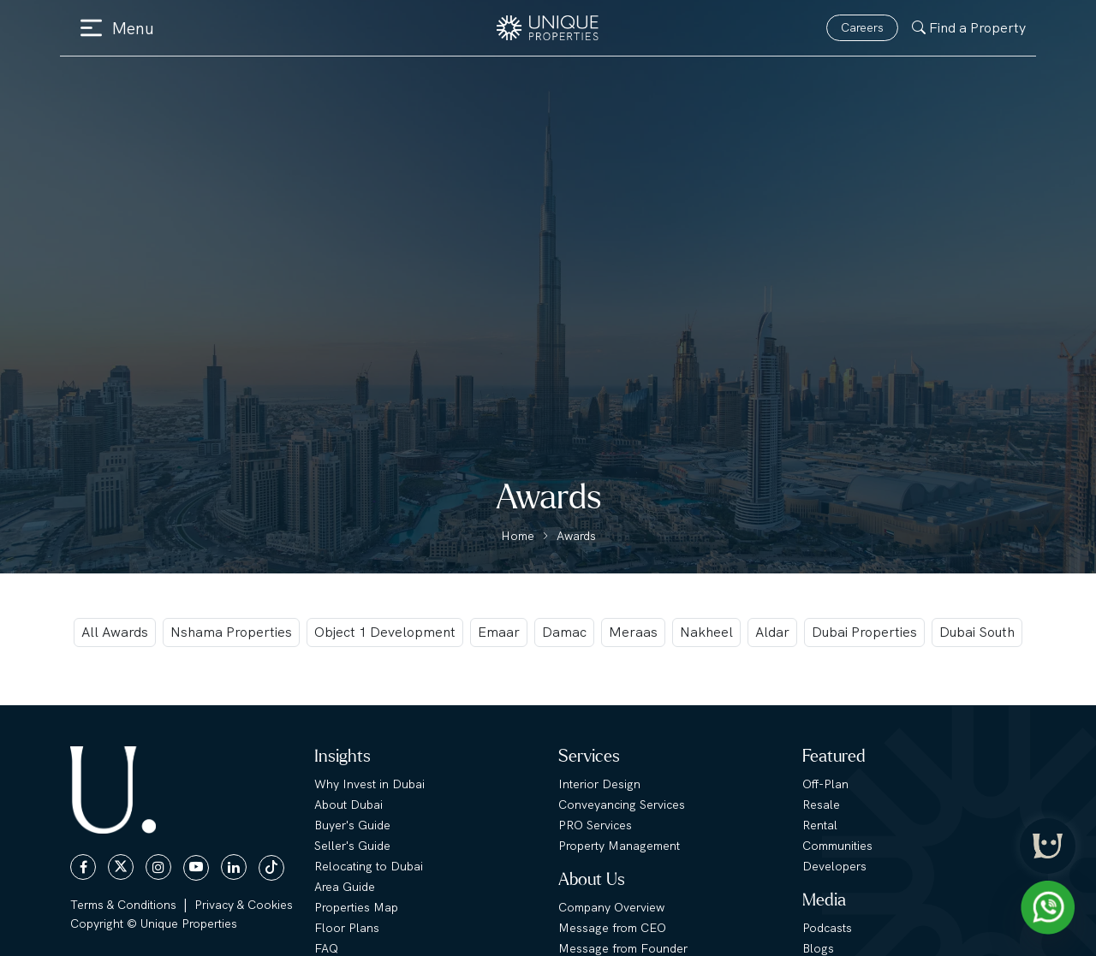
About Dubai (348, 804)
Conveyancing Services (621, 804)
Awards (576, 535)
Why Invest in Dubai (369, 784)
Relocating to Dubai (368, 866)
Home (517, 535)
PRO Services (595, 825)
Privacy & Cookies (243, 904)
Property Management (619, 845)
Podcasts (827, 927)
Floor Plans (346, 927)
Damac (564, 632)
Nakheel (706, 632)
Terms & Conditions (123, 904)
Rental (819, 825)
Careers (862, 27)
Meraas (633, 632)
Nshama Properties (231, 632)
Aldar (772, 632)
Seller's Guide (352, 845)
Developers (834, 866)
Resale (821, 804)
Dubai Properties (864, 632)
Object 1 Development (385, 632)
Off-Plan (825, 784)
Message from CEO (612, 927)
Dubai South (977, 632)
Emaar (499, 632)
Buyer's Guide (352, 825)
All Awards (114, 632)
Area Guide (344, 886)
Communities (837, 845)
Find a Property (969, 28)
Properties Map (356, 907)
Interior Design (599, 784)
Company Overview (611, 907)
